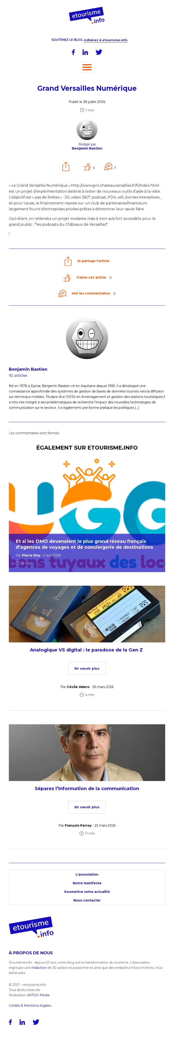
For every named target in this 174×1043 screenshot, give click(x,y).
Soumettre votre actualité (87, 892)
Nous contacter (87, 900)
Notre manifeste (87, 883)
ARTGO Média (38, 995)
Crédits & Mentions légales (30, 1006)
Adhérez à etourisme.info (106, 40)
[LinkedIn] (85, 52)
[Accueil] (87, 8)
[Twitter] (99, 52)
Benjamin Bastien (28, 369)
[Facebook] (73, 52)
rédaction (38, 968)
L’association (87, 874)
